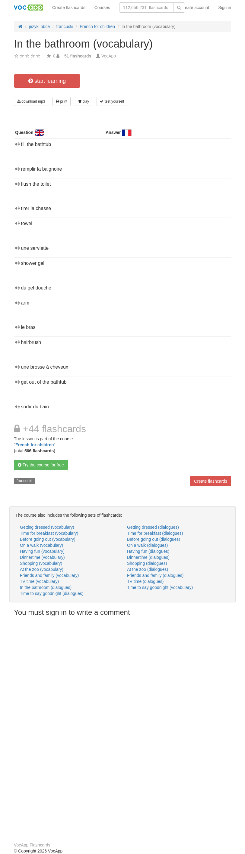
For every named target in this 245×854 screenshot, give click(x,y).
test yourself (112, 101)
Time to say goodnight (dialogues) (51, 593)
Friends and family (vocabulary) (49, 575)
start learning (47, 81)
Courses (102, 7)
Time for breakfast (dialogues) (155, 533)
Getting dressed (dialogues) (153, 527)
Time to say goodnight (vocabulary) (160, 587)
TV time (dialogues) (145, 581)
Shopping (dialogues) (147, 563)
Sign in (224, 7)
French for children (34, 444)
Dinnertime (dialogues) (148, 557)
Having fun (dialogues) (148, 551)
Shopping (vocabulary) (41, 563)
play (83, 101)
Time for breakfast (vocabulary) (49, 533)
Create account (194, 7)
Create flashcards (68, 7)
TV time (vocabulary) (39, 581)
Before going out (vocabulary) (47, 539)
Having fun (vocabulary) (42, 551)
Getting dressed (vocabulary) (47, 527)
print (61, 101)
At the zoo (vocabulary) (41, 569)
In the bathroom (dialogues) (46, 587)
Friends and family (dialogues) (155, 575)
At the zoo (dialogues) (147, 569)
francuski (24, 480)
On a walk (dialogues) (147, 545)
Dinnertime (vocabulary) (42, 557)
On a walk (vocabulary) (41, 545)
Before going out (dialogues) (153, 539)
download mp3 (31, 101)
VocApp (108, 56)
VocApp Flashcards (32, 845)
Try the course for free (41, 465)
